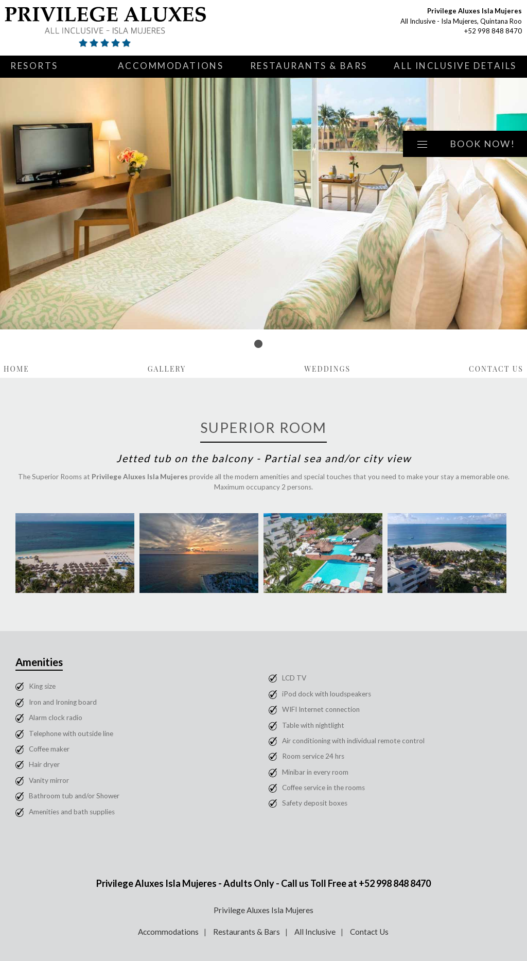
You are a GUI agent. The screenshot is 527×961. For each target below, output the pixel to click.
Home (16, 369)
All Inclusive (315, 931)
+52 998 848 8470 (493, 31)
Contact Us (496, 369)
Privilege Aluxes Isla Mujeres (263, 910)
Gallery (167, 369)
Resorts (34, 65)
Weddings (327, 369)
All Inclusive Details (455, 65)
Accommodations (171, 65)
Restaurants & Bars (308, 65)
